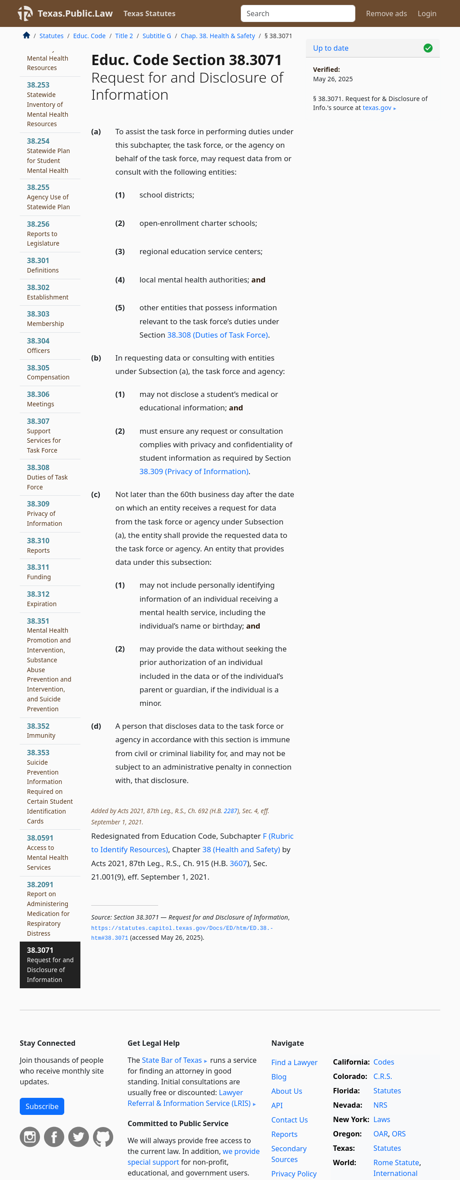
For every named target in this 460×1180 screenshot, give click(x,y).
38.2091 (48, 909)
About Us (286, 1091)
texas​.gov (377, 107)
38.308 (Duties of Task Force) (218, 335)
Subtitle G (156, 35)
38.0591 (47, 852)
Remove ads (386, 13)
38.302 (48, 291)
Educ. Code (89, 35)
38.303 (45, 318)
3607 (238, 863)
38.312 (42, 598)
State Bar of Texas (172, 1060)
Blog (279, 1077)
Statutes (52, 35)
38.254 (48, 155)
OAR (380, 1134)
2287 (230, 810)
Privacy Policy (294, 1174)
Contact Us (289, 1120)
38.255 (48, 196)
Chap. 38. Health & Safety (218, 35)
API (277, 1105)
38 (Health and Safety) (241, 849)
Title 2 (124, 35)
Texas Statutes (150, 13)
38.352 (41, 730)
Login (427, 13)
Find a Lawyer (294, 1062)
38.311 (39, 571)
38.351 (49, 664)
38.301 (43, 264)
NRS (380, 1105)
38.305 (48, 372)
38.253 (47, 104)
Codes (383, 1062)
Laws (381, 1119)
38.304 (38, 345)
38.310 (38, 545)
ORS (399, 1134)
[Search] (298, 13)
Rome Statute (396, 1162)
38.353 (50, 786)
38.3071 (50, 964)
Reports (284, 1134)
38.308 (47, 476)
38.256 (43, 233)
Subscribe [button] (42, 1106)
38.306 (40, 398)
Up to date (331, 48)
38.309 (44, 513)
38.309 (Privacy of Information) (194, 471)
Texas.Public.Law (75, 13)
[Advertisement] (372, 189)
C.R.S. (382, 1076)
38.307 (44, 435)
